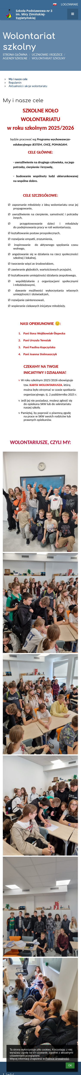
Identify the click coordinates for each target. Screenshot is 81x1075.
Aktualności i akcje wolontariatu (28, 86)
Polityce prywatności (57, 1058)
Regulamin (15, 82)
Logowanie (69, 4)
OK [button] (70, 1065)
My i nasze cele (18, 79)
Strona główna (15, 54)
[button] (54, 4)
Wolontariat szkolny (48, 58)
